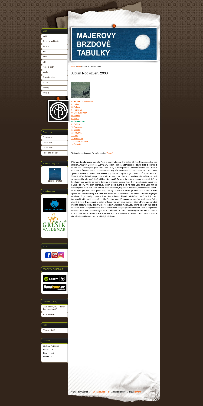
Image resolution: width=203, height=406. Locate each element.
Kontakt (46, 82)
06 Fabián (75, 116)
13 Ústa (74, 136)
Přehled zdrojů (49, 330)
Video (45, 57)
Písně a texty (48, 67)
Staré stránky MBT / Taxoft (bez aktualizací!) (54, 308)
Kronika (46, 93)
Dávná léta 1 (48, 142)
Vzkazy (46, 88)
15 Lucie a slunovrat (79, 141)
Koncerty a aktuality (51, 41)
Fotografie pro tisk (50, 153)
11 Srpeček (76, 130)
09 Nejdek (75, 124)
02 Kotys (75, 104)
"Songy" (109, 153)
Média (45, 72)
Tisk (108, 392)
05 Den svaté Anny (79, 113)
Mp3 (79, 66)
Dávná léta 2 (48, 148)
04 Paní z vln (76, 110)
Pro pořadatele (49, 77)
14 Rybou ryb (77, 138)
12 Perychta (76, 133)
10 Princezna (76, 127)
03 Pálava (75, 107)
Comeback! (47, 137)
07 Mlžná (75, 118)
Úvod (73, 66)
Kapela (46, 46)
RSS (94, 392)
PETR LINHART (49, 314)
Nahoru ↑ (138, 392)
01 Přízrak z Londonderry (82, 101)
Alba (44, 51)
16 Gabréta (76, 144)
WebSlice (101, 392)
